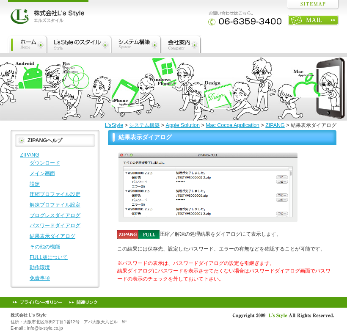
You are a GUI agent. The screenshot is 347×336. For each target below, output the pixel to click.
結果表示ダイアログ (145, 137)
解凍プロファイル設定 (55, 205)
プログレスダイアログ (55, 215)
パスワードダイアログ (55, 226)
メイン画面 (42, 173)
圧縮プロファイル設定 (55, 194)
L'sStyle (114, 125)
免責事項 (40, 278)
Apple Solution (183, 125)
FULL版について (49, 257)
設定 (35, 184)
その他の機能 (45, 247)
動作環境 (40, 267)
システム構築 (144, 125)
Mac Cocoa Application (232, 125)
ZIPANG (275, 125)
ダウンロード (45, 163)
